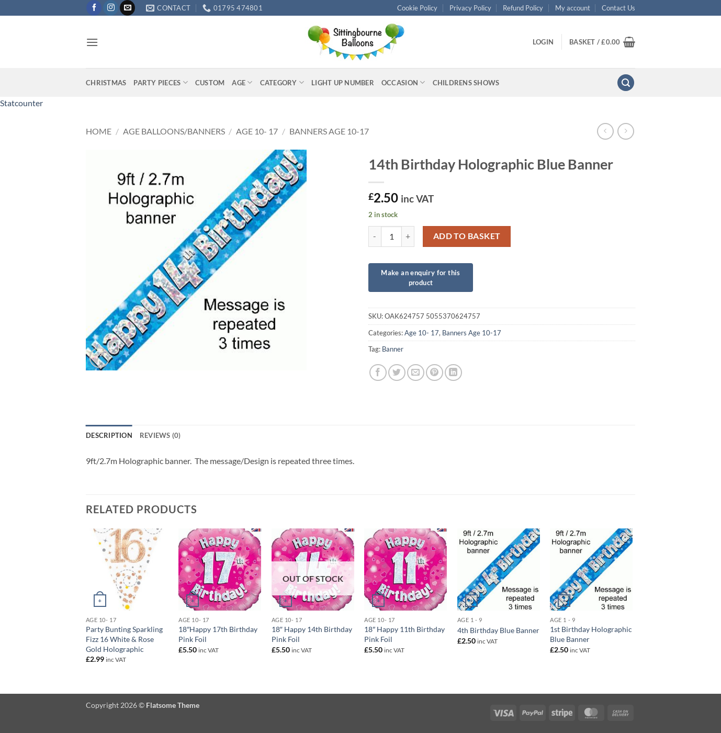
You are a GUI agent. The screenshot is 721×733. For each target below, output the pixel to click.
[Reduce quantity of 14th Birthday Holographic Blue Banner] (374, 236)
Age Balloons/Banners (174, 131)
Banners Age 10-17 (329, 131)
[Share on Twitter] (396, 372)
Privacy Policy (470, 8)
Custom (210, 82)
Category (282, 82)
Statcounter (21, 103)
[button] (92, 42)
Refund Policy (523, 8)
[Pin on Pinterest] (434, 372)
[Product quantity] (391, 236)
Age (242, 82)
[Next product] (605, 131)
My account (572, 8)
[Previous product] (625, 131)
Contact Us (618, 8)
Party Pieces (160, 82)
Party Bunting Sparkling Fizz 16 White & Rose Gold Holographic (124, 639)
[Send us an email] (127, 8)
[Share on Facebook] (378, 372)
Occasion (403, 82)
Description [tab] (109, 435)
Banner (392, 349)
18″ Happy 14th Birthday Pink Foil (312, 634)
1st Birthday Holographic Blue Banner (591, 634)
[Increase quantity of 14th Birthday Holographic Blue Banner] (408, 236)
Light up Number (342, 82)
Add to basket (467, 236)
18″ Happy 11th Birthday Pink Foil (404, 634)
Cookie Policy (417, 8)
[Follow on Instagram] (110, 8)
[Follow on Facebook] (94, 8)
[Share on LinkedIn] (453, 372)
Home (98, 131)
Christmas (106, 82)
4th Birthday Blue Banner (498, 630)
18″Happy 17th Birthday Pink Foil (217, 634)
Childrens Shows (466, 82)
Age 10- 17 (257, 131)
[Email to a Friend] (415, 372)
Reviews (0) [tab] (160, 435)
